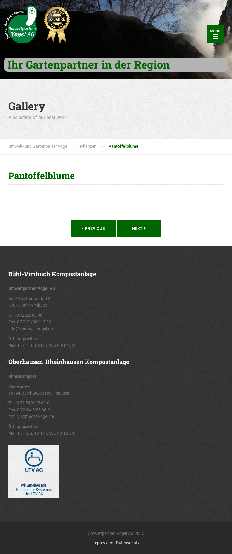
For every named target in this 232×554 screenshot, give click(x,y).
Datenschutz (128, 543)
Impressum (102, 543)
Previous (93, 228)
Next (139, 228)
